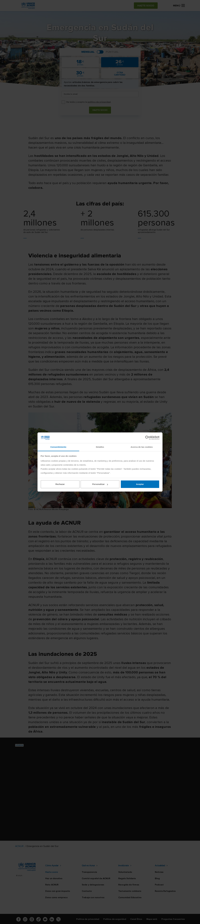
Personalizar (100, 484)
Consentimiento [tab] (58, 447)
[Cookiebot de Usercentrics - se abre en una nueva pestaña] (147, 438)
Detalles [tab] (100, 447)
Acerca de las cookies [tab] (142, 447)
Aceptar (140, 484)
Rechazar (60, 484)
